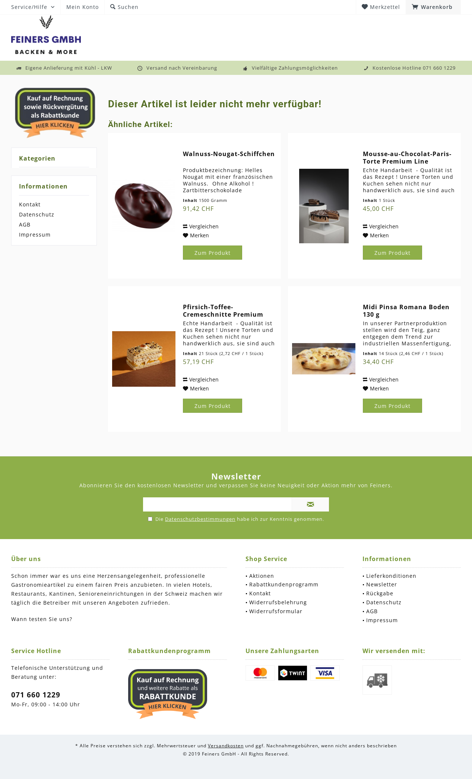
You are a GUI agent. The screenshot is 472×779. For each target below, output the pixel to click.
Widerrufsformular (275, 611)
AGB (25, 224)
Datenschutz (36, 214)
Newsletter (381, 584)
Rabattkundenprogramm (284, 584)
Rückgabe (379, 593)
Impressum (35, 234)
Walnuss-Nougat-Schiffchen (229, 154)
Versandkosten (226, 745)
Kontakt (30, 204)
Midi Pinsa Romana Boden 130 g (406, 310)
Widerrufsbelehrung (278, 602)
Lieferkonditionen (391, 575)
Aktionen (261, 575)
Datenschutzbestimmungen (200, 519)
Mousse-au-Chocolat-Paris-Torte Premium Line (407, 157)
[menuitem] (433, 7)
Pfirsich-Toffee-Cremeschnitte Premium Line (223, 310)
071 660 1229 (35, 695)
